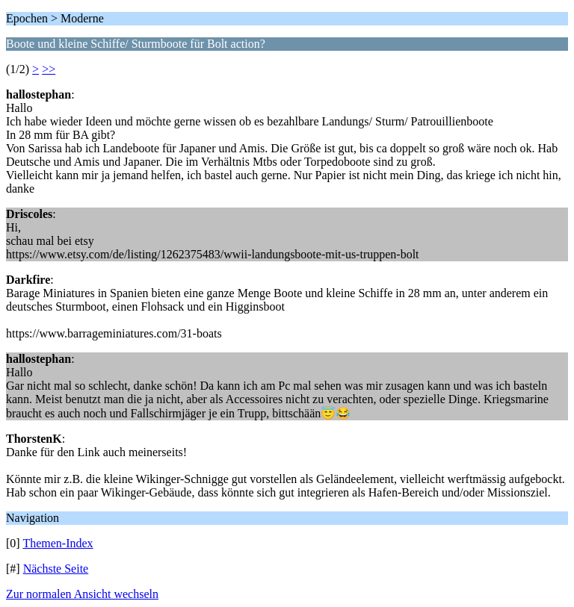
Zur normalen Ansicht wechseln (82, 594)
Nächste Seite (56, 568)
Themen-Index (57, 543)
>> (48, 69)
